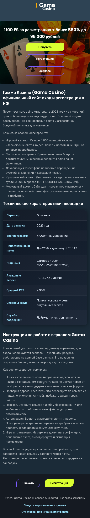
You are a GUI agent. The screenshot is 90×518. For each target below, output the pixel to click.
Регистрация (45, 59)
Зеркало (45, 71)
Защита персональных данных (45, 505)
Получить (45, 47)
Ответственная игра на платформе (45, 512)
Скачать (28, 483)
